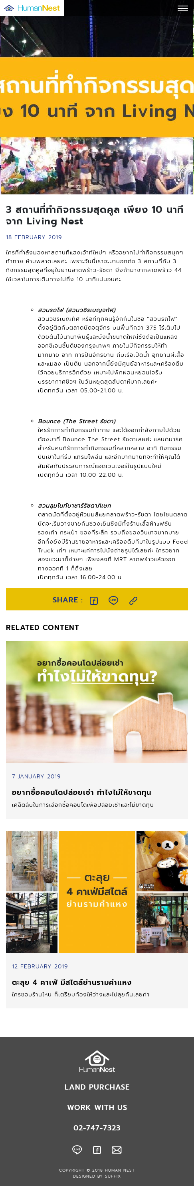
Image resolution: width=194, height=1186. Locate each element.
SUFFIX (113, 1176)
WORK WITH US (97, 1107)
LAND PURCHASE (97, 1087)
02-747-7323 (97, 1127)
